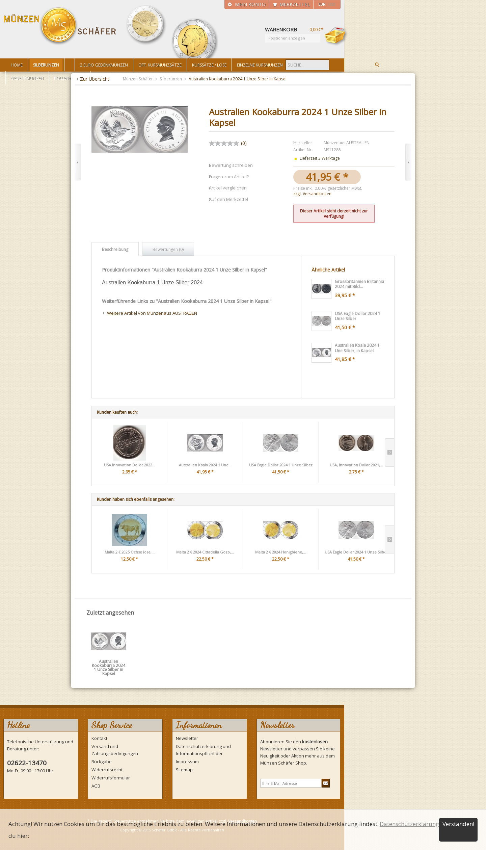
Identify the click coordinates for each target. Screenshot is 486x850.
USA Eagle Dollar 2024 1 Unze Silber (281, 464)
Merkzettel (294, 4)
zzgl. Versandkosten (312, 194)
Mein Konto (250, 4)
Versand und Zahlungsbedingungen (114, 749)
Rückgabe (101, 761)
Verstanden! (458, 824)
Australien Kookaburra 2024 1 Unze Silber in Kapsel (108, 664)
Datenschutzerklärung (409, 824)
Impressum (187, 761)
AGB (95, 786)
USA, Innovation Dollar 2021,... (356, 464)
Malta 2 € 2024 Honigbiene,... (280, 552)
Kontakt (99, 738)
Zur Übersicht (94, 79)
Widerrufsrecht (107, 770)
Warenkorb (336, 36)
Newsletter (187, 738)
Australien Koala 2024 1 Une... (205, 464)
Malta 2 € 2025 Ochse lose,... (130, 552)
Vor (408, 162)
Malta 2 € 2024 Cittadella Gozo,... (205, 552)
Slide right (389, 452)
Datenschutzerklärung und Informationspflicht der (203, 749)
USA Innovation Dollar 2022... (129, 464)
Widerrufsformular (110, 778)
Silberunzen (171, 79)
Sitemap (184, 770)
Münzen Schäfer (60, 26)
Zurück (78, 162)
